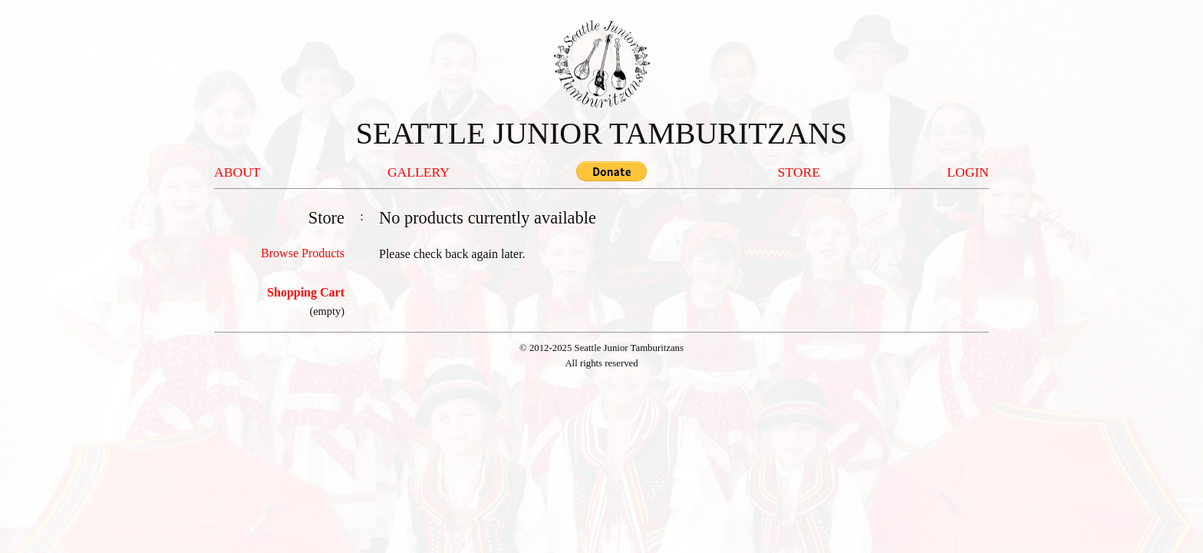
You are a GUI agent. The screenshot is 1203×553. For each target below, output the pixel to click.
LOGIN (968, 172)
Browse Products (302, 253)
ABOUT (237, 172)
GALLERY (418, 172)
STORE (799, 172)
